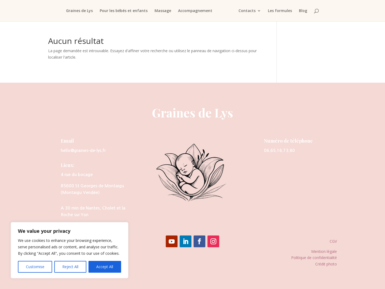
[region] (69, 250)
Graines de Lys (78, 11)
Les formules (281, 11)
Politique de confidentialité (314, 257)
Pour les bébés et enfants (122, 11)
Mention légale (324, 251)
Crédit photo (326, 264)
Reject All (70, 266)
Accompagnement (194, 11)
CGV (333, 241)
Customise (35, 266)
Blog (304, 11)
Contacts (248, 11)
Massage (161, 11)
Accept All (104, 266)
